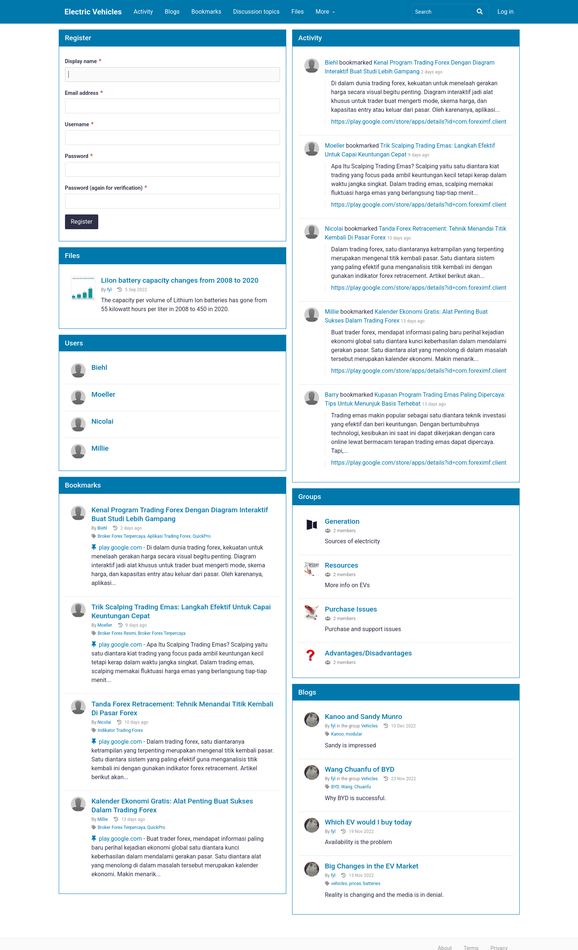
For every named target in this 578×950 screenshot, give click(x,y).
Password (80, 155)
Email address (85, 92)
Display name (84, 61)
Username (80, 124)
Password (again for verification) (107, 187)
